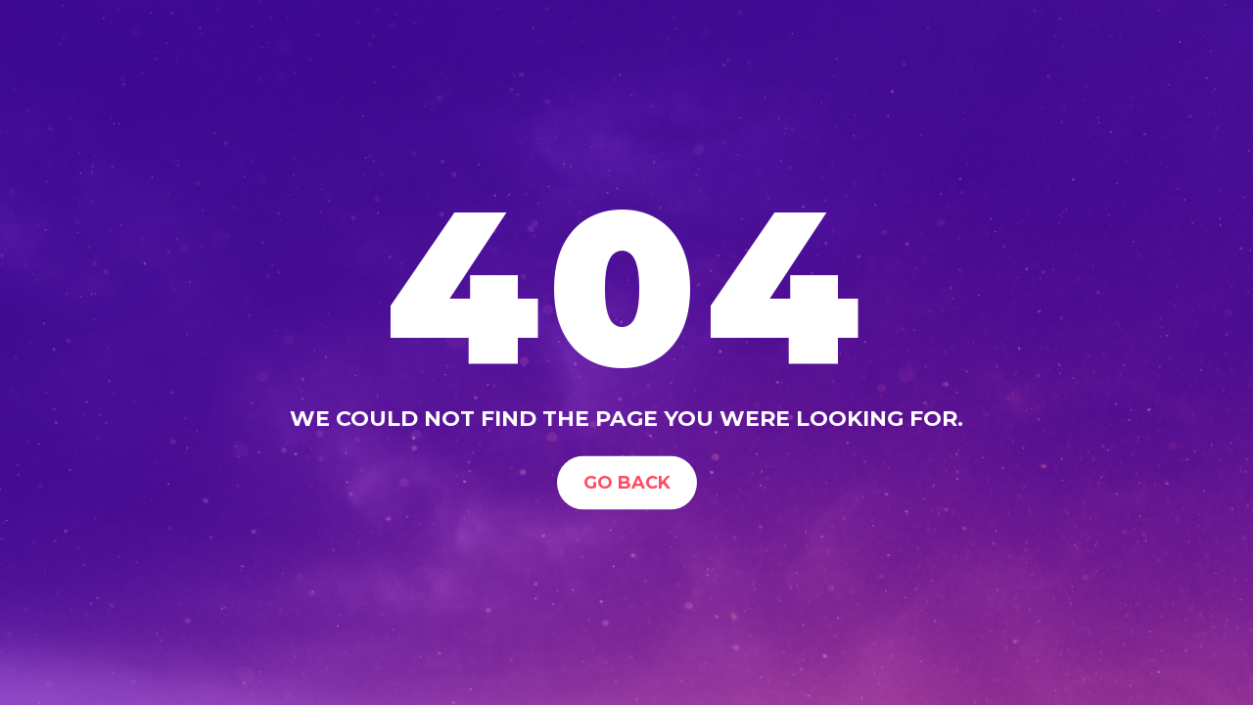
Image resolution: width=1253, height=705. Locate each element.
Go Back (627, 482)
